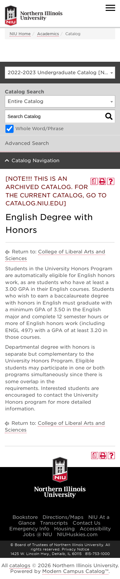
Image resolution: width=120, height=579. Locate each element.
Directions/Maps (63, 517)
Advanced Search (27, 143)
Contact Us (86, 523)
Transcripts (54, 523)
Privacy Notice (75, 549)
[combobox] (60, 73)
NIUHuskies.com (77, 534)
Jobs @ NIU (37, 534)
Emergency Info (29, 529)
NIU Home (20, 33)
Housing (64, 529)
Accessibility (95, 529)
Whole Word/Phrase (39, 128)
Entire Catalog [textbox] (26, 101)
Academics (48, 33)
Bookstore (25, 517)
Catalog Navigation (36, 160)
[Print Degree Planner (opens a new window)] (94, 181)
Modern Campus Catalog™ (75, 571)
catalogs (19, 565)
